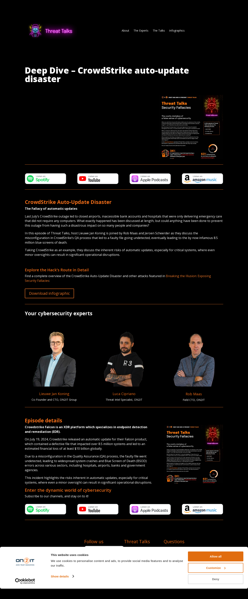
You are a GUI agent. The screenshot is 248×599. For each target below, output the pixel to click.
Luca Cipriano (124, 393)
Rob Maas (194, 394)
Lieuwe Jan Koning (54, 393)
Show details (60, 586)
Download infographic (49, 293)
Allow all (216, 566)
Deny (215, 589)
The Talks (159, 30)
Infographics (177, 30)
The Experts (140, 30)
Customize (216, 578)
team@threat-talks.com (178, 548)
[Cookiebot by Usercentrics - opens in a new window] (25, 591)
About (125, 30)
